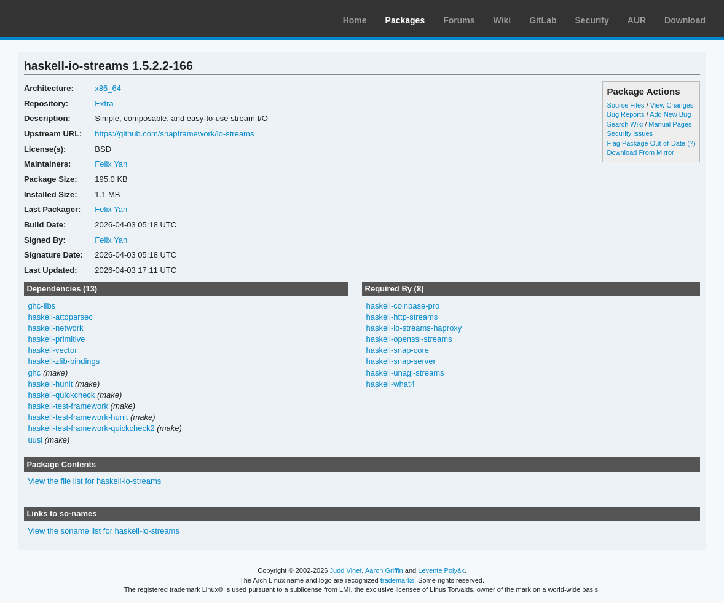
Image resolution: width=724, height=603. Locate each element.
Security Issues (630, 133)
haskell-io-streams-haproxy (414, 328)
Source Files (626, 105)
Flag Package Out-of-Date (646, 143)
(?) (691, 143)
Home (355, 20)
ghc (34, 372)
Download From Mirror (640, 152)
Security (592, 20)
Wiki (502, 20)
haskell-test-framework (68, 406)
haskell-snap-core (397, 350)
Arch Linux (67, 18)
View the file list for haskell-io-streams (94, 481)
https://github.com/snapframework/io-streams (174, 133)
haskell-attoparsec (60, 316)
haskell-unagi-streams (405, 372)
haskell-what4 (390, 383)
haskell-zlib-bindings (64, 361)
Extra (104, 103)
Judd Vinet (346, 570)
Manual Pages (669, 124)
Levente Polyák (441, 570)
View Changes (672, 105)
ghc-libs (41, 305)
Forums (458, 20)
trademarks (397, 580)
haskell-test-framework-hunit (78, 417)
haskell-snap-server (400, 361)
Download (685, 20)
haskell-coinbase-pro (402, 305)
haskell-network (55, 328)
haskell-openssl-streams (409, 339)
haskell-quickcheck (61, 395)
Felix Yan (111, 163)
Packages (405, 20)
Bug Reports (626, 114)
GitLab (542, 20)
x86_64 (108, 88)
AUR (637, 20)
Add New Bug (670, 114)
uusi (35, 439)
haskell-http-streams (402, 316)
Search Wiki (625, 124)
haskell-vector (52, 350)
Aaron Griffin (384, 570)
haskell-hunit (50, 383)
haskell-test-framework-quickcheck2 (91, 428)
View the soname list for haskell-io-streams (103, 530)
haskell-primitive (56, 339)
